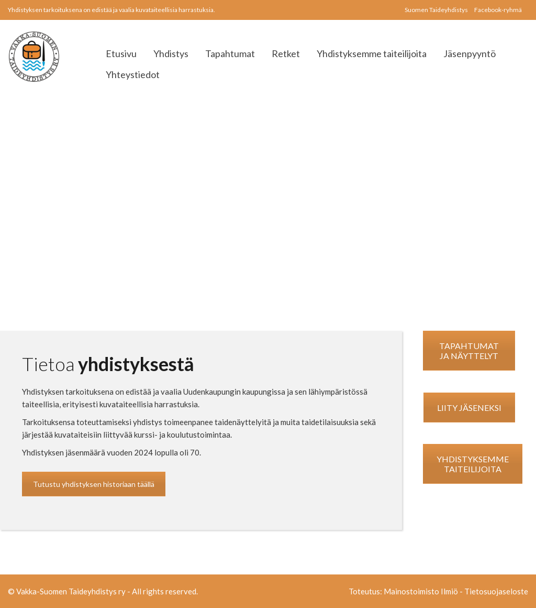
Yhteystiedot (133, 74)
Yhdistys (170, 53)
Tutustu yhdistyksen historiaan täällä (93, 484)
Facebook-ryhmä (498, 10)
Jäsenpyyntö (469, 53)
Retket (286, 53)
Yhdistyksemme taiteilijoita (372, 53)
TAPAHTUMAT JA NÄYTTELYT (469, 351)
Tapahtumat (230, 53)
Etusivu (121, 53)
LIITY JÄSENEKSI (469, 407)
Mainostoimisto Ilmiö (421, 591)
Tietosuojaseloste (496, 591)
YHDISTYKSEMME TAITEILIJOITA (473, 464)
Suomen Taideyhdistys (436, 10)
